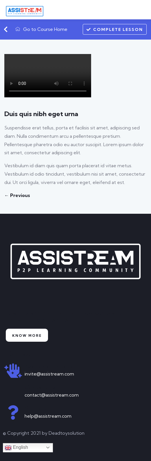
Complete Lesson (114, 29)
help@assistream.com (48, 416)
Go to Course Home (41, 29)
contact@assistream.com (52, 395)
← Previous (17, 195)
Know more (27, 335)
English (16, 447)
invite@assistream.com (49, 374)
